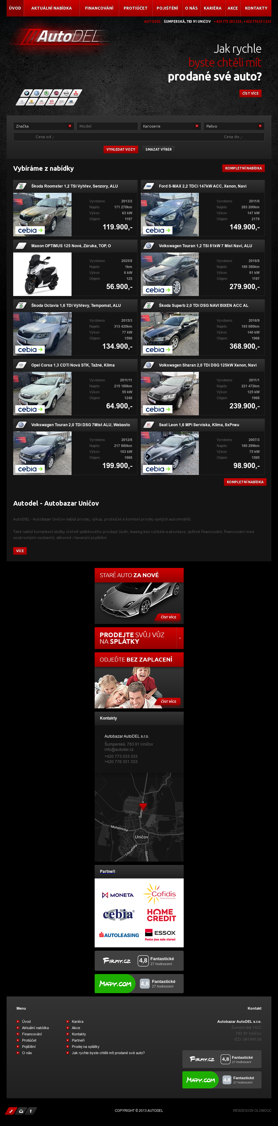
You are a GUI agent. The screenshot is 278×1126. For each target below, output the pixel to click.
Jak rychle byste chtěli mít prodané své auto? (108, 1053)
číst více (250, 93)
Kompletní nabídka (243, 168)
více (20, 551)
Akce (233, 8)
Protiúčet (136, 8)
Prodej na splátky (86, 1047)
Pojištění (167, 8)
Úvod (15, 8)
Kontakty (256, 8)
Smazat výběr (158, 149)
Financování (99, 8)
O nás (191, 8)
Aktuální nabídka (51, 8)
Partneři (78, 1040)
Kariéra (213, 8)
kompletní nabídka (245, 482)
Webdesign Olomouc (252, 1110)
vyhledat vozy (121, 149)
